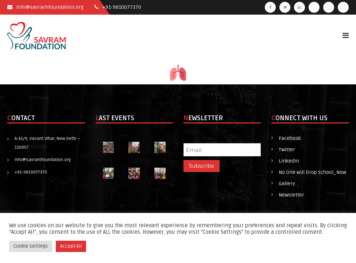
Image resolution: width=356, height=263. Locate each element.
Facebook (290, 138)
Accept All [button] (71, 246)
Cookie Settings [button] (30, 246)
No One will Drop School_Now (312, 172)
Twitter (287, 149)
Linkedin (289, 161)
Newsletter (291, 195)
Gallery (287, 183)
